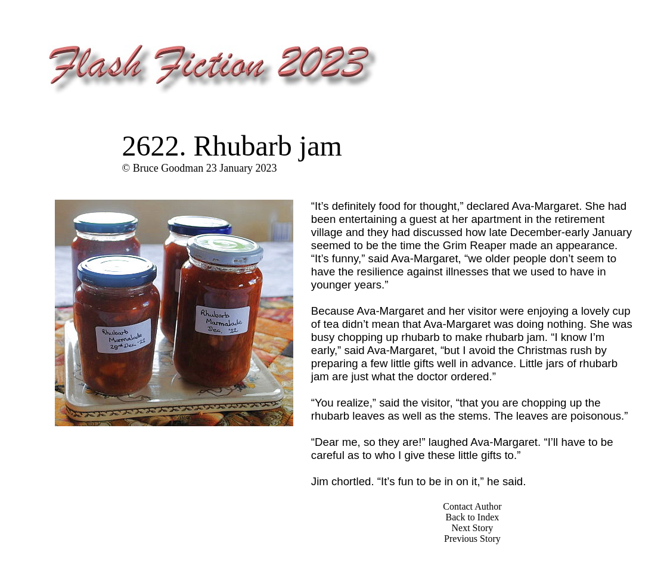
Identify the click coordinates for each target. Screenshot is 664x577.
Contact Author (472, 506)
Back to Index (472, 517)
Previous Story (472, 538)
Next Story (473, 528)
